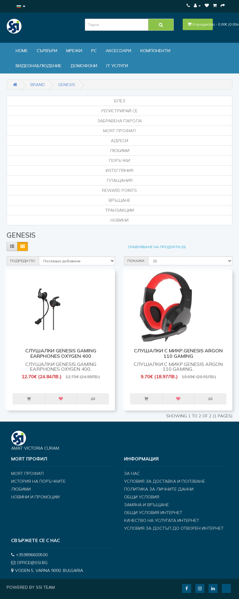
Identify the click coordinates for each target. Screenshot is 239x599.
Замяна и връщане (146, 504)
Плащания (119, 180)
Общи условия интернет (153, 512)
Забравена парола (119, 120)
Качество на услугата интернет (161, 520)
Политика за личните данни (159, 489)
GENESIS (66, 84)
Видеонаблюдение (38, 65)
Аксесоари (118, 50)
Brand (37, 84)
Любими (119, 150)
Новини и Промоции (35, 497)
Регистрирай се (119, 111)
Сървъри (47, 50)
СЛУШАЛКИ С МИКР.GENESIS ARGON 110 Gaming (178, 353)
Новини (119, 220)
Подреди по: (23, 260)
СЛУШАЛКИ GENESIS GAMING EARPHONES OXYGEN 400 (60, 353)
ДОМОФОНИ (83, 65)
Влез (119, 101)
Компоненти (155, 50)
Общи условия (141, 497)
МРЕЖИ (74, 50)
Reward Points (119, 190)
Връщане (119, 200)
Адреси (119, 140)
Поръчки (119, 160)
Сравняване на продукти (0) (157, 247)
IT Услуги (117, 65)
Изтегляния (119, 170)
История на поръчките (38, 481)
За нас (132, 473)
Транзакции (119, 210)
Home (22, 50)
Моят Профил (119, 130)
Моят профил (27, 473)
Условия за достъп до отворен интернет (174, 528)
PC (94, 50)
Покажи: (136, 260)
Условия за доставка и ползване (164, 481)
